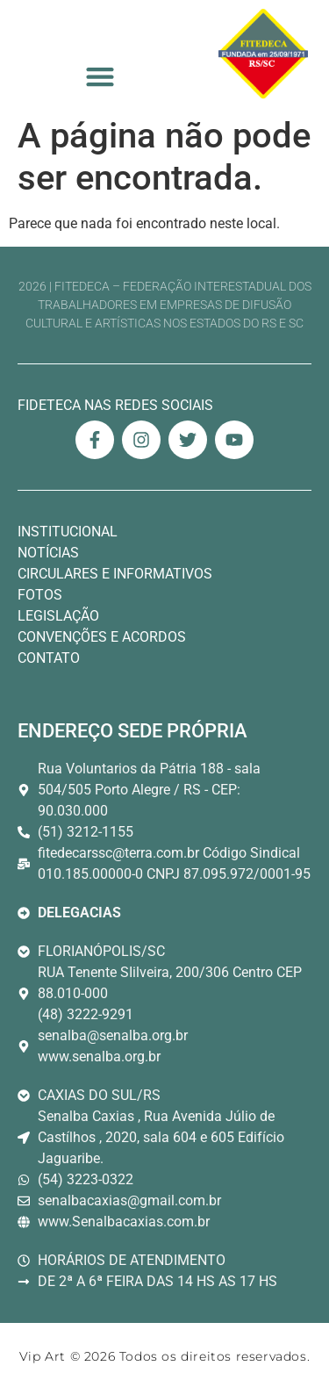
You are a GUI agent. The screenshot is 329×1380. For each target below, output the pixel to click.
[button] (99, 76)
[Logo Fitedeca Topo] (263, 54)
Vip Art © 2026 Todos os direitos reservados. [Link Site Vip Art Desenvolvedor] (164, 1356)
